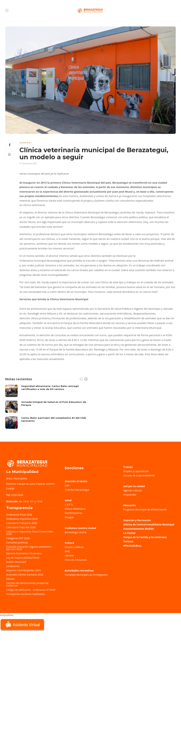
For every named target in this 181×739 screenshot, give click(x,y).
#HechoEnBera (132, 545)
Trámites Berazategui (77, 489)
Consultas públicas (17, 542)
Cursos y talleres (74, 547)
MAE (67, 551)
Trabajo (128, 467)
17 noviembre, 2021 (28, 163)
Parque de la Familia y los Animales (145, 537)
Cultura (69, 542)
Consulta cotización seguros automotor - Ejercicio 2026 (29, 548)
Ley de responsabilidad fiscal (22, 557)
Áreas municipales (16, 478)
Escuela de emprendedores (139, 475)
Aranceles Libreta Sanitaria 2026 (24, 574)
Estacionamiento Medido (138, 528)
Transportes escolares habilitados (25, 594)
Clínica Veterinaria (75, 508)
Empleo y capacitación (136, 471)
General (25, 142)
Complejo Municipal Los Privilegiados (86, 574)
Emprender (129, 494)
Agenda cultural (132, 490)
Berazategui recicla (75, 532)
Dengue (69, 517)
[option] (46, 407)
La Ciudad (129, 533)
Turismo (128, 541)
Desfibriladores (73, 513)
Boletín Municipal (16, 562)
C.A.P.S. (69, 504)
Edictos (10, 578)
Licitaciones (13, 566)
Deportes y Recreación (137, 520)
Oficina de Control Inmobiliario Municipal (148, 524)
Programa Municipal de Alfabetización (145, 509)
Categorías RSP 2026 (18, 538)
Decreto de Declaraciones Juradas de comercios (27, 584)
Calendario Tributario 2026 (21, 523)
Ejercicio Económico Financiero (24, 553)
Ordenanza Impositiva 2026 (22, 518)
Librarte (69, 555)
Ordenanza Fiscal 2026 (19, 514)
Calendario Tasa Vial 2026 (21, 527)
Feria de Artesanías (76, 559)
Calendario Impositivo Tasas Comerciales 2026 (29, 533)
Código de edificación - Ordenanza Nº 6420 (30, 589)
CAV (67, 485)
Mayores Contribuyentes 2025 (23, 570)
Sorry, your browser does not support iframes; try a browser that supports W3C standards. (26, 657)
